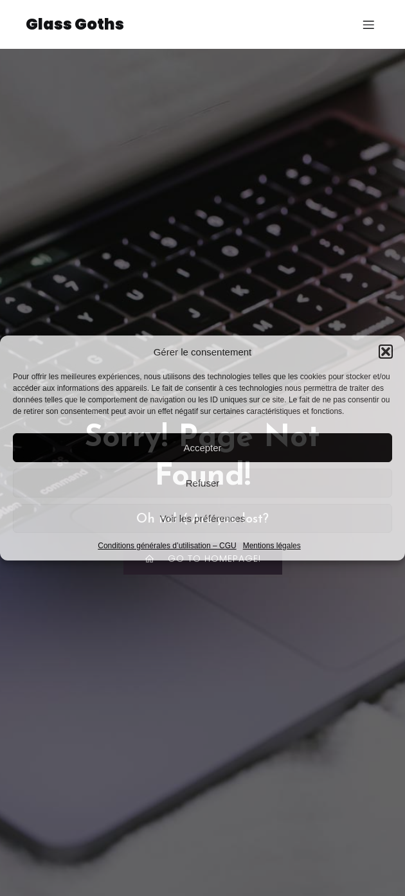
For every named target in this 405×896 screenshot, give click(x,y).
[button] (385, 351)
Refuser (203, 483)
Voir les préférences (203, 518)
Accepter (202, 447)
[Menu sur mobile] (368, 24)
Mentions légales (272, 545)
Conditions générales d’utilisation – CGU (167, 545)
